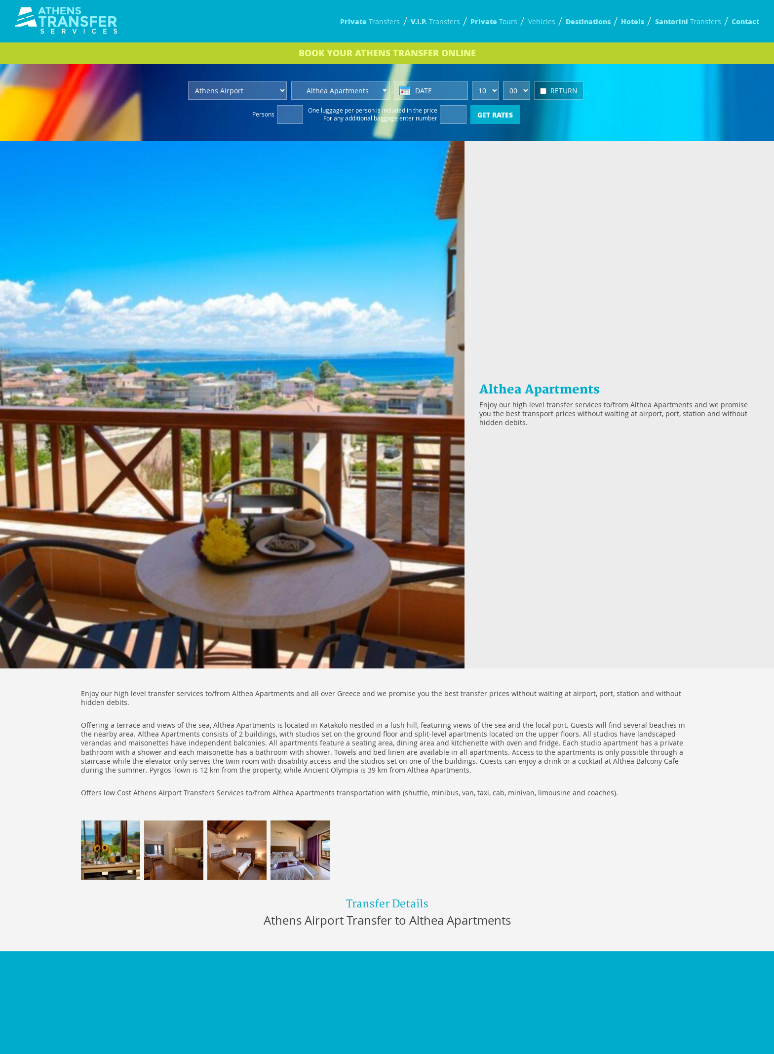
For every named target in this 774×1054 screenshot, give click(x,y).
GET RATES (495, 114)
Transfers (370, 21)
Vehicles (541, 21)
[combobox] (340, 90)
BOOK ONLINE (387, 52)
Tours (493, 21)
